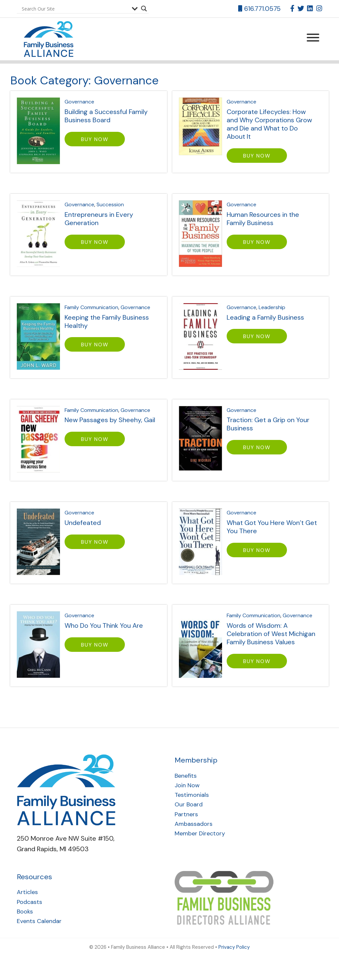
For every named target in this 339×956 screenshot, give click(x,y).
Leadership (272, 307)
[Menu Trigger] (313, 37)
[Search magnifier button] (144, 8)
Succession (110, 204)
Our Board (189, 804)
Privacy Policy (234, 947)
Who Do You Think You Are (104, 625)
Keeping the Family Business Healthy (107, 321)
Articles (27, 892)
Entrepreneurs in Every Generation (99, 218)
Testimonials (192, 795)
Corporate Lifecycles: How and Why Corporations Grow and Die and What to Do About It (269, 124)
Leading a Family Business (265, 317)
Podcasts (29, 902)
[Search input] (75, 8)
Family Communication (91, 307)
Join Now (187, 785)
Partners (186, 814)
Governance (79, 101)
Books (25, 911)
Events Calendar (39, 921)
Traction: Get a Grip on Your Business (268, 424)
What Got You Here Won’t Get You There (272, 526)
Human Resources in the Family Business (263, 218)
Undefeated (83, 522)
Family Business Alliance (45, 39)
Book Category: (84, 80)
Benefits (186, 776)
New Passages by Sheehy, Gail (110, 420)
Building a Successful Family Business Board (106, 115)
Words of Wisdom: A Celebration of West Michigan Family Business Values (271, 633)
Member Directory (200, 833)
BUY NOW (94, 139)
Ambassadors (193, 824)
